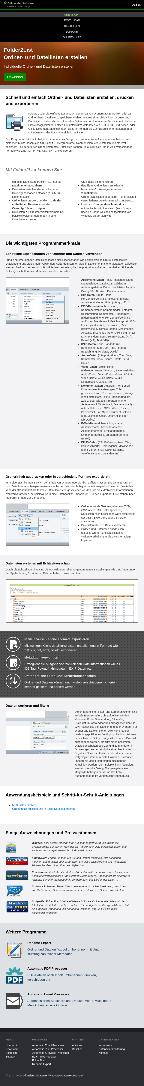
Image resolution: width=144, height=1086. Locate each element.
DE (134, 4)
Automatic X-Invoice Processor (50, 1052)
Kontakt (103, 1052)
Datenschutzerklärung (112, 1049)
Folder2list (38, 1060)
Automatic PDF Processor (47, 1049)
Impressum (105, 1045)
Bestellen (72, 25)
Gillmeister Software (19, 5)
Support (71, 31)
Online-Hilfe (72, 37)
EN (139, 4)
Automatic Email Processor (48, 1045)
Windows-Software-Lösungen (65, 1075)
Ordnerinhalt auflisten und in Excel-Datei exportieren (43, 808)
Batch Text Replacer (44, 1056)
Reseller (77, 1049)
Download (72, 20)
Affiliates (77, 1045)
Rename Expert (41, 1064)
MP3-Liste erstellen (23, 805)
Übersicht (72, 14)
